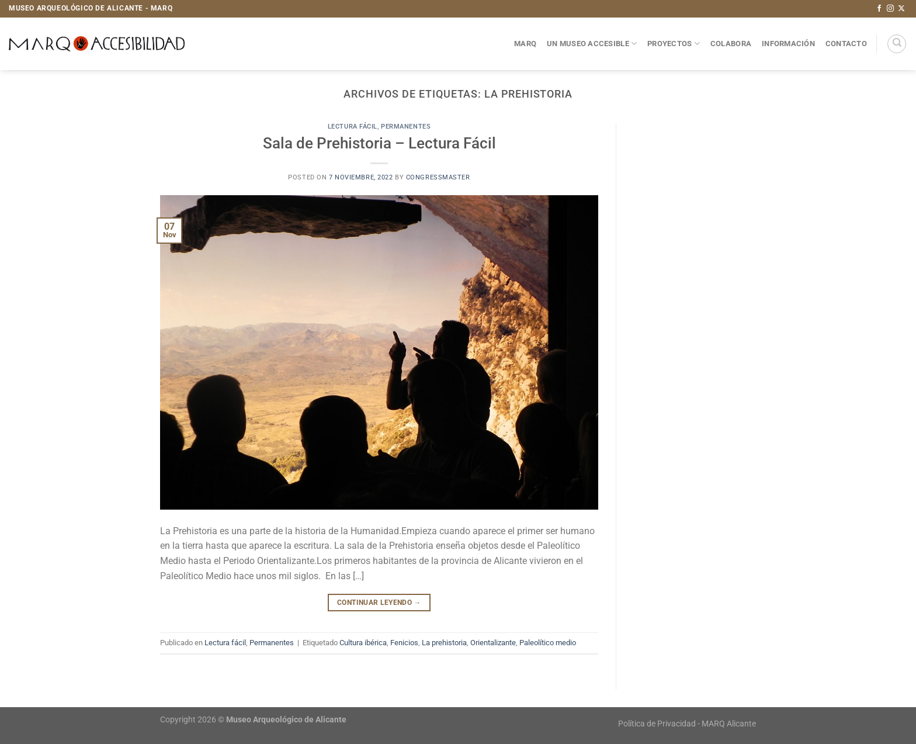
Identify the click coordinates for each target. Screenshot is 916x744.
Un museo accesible (592, 43)
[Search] (896, 43)
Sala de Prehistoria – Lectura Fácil (379, 143)
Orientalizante (493, 642)
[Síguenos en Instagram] (890, 9)
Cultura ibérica (363, 642)
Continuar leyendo (379, 602)
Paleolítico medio (547, 642)
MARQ (525, 43)
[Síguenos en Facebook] (879, 9)
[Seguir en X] (901, 9)
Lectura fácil (352, 126)
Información (788, 43)
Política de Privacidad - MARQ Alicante (687, 724)
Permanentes (406, 126)
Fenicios (404, 642)
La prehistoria (444, 642)
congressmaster (438, 177)
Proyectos (673, 43)
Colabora (730, 43)
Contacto (846, 43)
